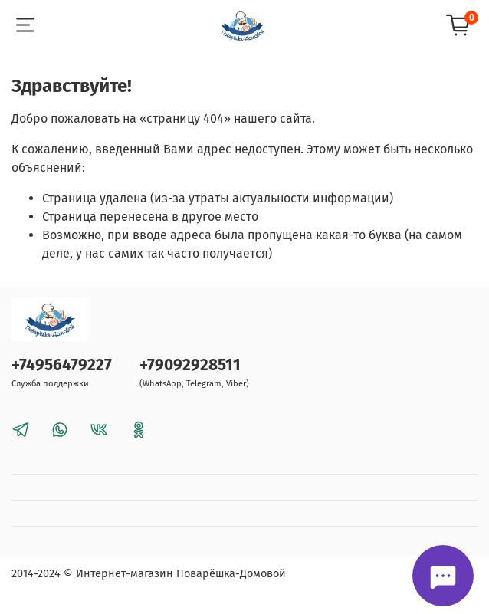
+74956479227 (61, 365)
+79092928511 (190, 365)
